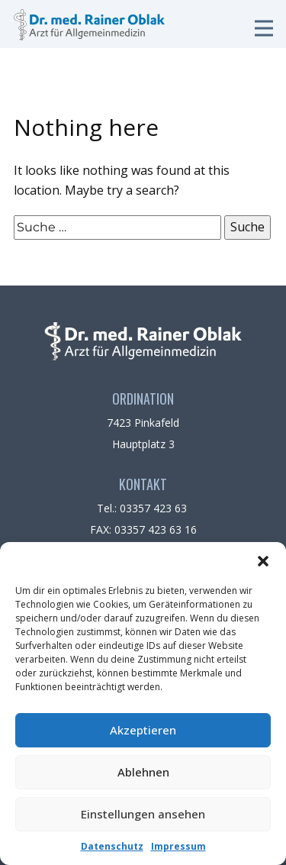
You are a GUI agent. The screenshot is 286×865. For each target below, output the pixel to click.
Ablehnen (143, 771)
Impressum (178, 846)
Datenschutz (112, 846)
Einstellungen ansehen (143, 813)
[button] (263, 561)
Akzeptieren (143, 730)
